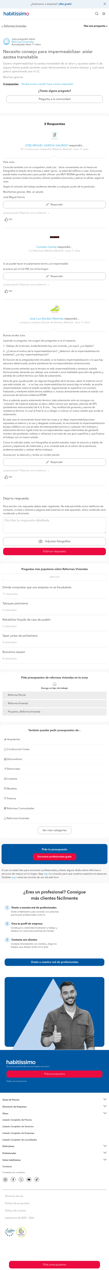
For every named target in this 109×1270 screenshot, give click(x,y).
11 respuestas (10, 594)
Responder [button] (54, 205)
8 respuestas (9, 658)
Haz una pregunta (94, 26)
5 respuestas (9, 626)
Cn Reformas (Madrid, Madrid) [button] (46, 251)
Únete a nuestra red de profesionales (54, 962)
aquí (46, 874)
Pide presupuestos (54, 1264)
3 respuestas (11, 84)
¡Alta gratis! (65, 4)
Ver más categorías (55, 830)
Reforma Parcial (17, 695)
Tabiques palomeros (15, 603)
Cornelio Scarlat (46, 247)
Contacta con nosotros (13, 1172)
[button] (54, 1100)
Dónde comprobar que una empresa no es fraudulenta (36, 587)
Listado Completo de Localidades (19, 1140)
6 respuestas (9, 610)
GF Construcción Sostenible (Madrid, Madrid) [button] (46, 149)
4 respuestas (9, 642)
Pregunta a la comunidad (54, 99)
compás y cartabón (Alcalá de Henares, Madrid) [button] (46, 322)
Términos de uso (14, 1196)
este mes (55, 577)
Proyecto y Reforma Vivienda (24, 712)
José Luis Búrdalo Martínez (47, 318)
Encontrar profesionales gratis (55, 857)
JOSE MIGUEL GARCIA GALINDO (46, 145)
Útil (8, 219)
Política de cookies (15, 1211)
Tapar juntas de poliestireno (20, 635)
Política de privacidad (17, 1203)
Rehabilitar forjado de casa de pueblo (26, 619)
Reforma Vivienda (18, 703)
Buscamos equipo (13, 652)
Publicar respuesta (54, 551)
